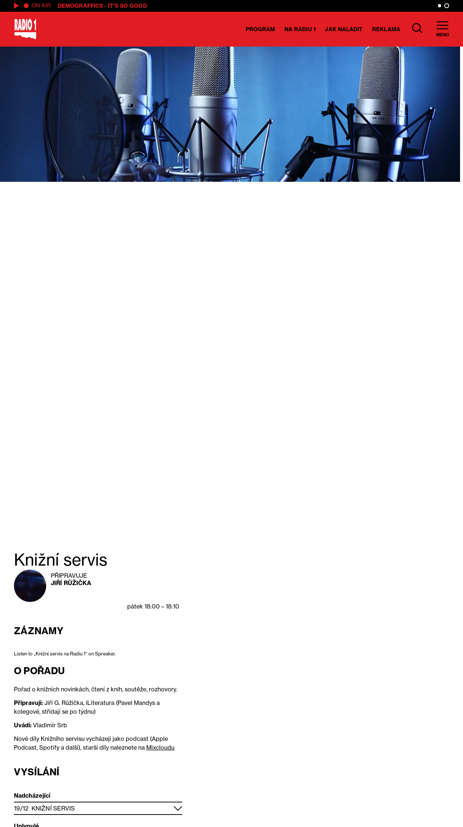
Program (260, 29)
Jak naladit (344, 29)
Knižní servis (53, 808)
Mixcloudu (160, 747)
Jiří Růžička (71, 583)
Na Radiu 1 (300, 29)
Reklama (386, 29)
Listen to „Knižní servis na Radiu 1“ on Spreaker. (65, 654)
